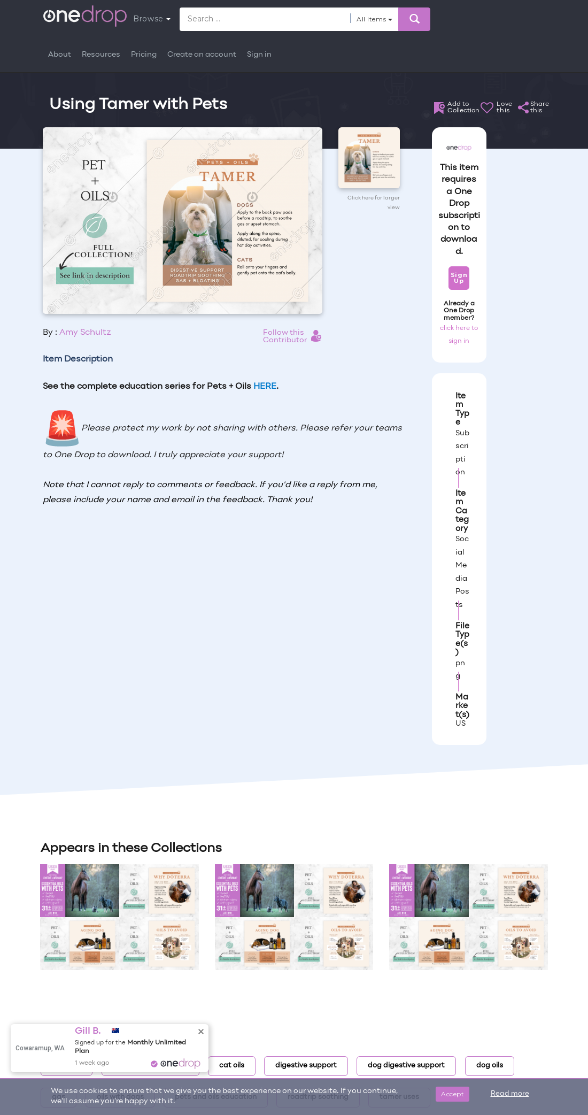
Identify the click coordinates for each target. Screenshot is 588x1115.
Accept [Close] (452, 1094)
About (59, 54)
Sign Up (459, 277)
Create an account (201, 54)
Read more (510, 1094)
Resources (101, 54)
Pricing (144, 54)
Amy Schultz (85, 332)
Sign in (259, 54)
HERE (264, 386)
